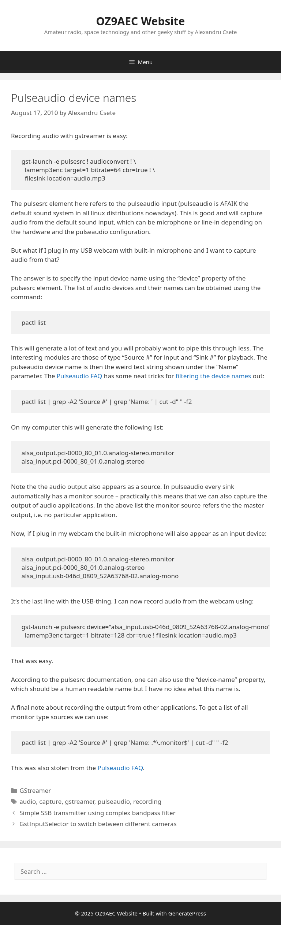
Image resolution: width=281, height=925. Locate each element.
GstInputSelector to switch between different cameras (98, 824)
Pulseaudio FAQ (79, 376)
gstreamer (79, 801)
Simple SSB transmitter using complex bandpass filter (97, 813)
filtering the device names (213, 376)
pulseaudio (114, 801)
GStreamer (35, 790)
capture (50, 801)
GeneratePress (187, 913)
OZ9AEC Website (140, 21)
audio (27, 801)
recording (147, 801)
